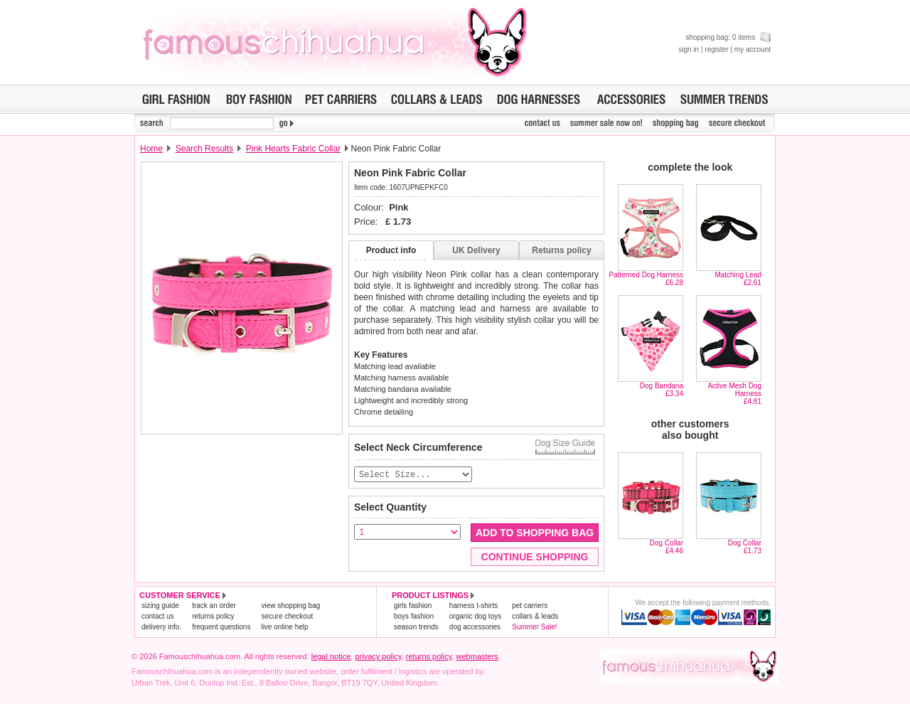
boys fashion (414, 617)
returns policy (213, 617)
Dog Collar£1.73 (744, 547)
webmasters (477, 657)
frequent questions (221, 627)
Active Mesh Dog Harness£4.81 (734, 393)
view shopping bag (290, 606)
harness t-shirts (473, 606)
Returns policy (561, 250)
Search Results (204, 149)
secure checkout (287, 617)
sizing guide (160, 606)
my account (752, 49)
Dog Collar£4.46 (666, 547)
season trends (416, 627)
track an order (214, 606)
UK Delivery (476, 250)
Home (151, 149)
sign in (688, 49)
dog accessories (474, 627)
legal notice (331, 657)
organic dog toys (475, 617)
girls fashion (413, 606)
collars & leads (535, 617)
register (716, 49)
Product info (391, 250)
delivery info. (161, 627)
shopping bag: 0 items (728, 37)
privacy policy (378, 657)
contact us (157, 617)
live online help (284, 627)
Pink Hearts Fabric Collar (293, 149)
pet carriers (529, 606)
